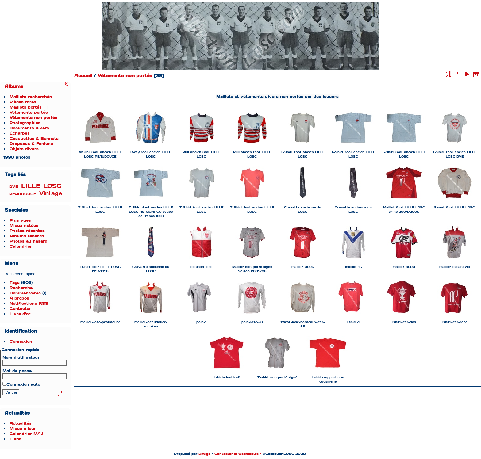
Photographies (25, 122)
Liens (15, 439)
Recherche (21, 287)
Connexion (21, 341)
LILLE (30, 186)
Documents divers (29, 128)
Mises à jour (23, 428)
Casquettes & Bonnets (34, 138)
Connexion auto (21, 384)
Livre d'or (20, 313)
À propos (19, 298)
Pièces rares (23, 102)
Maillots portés (26, 107)
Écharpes (20, 133)
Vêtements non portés (33, 117)
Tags (15, 282)
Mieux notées (24, 225)
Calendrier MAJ (26, 433)
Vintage (50, 193)
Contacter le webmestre (236, 454)
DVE (13, 187)
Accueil (83, 76)
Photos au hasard (29, 241)
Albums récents (27, 236)
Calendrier (21, 246)
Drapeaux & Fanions (31, 143)
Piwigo (204, 454)
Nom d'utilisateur (21, 357)
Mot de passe (17, 370)
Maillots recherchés (31, 96)
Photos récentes (27, 230)
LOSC (52, 186)
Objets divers (24, 148)
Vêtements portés (29, 112)
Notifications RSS (29, 303)
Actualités (21, 423)
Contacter (20, 308)
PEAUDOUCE (22, 194)
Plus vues (20, 220)
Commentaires (25, 293)
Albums (14, 86)
